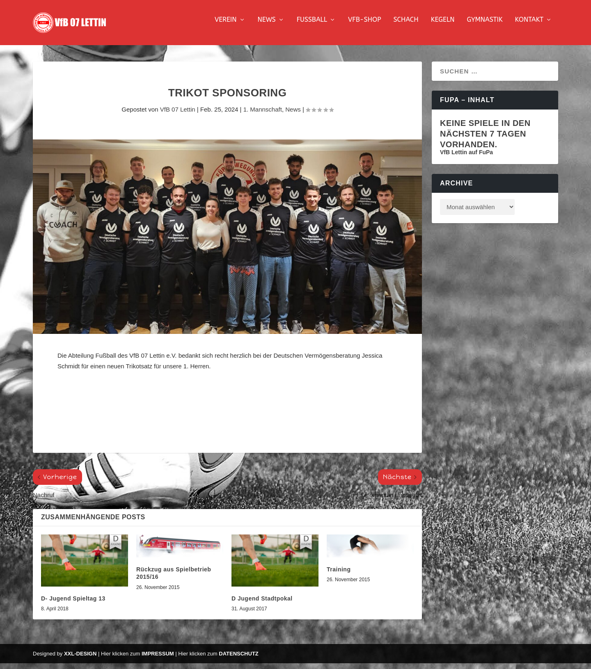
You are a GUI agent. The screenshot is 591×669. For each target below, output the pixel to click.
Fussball (312, 25)
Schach (405, 25)
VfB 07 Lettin (177, 115)
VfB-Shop (364, 25)
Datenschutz (239, 659)
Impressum (158, 659)
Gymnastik (484, 25)
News (267, 25)
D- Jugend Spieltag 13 (73, 604)
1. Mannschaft (262, 115)
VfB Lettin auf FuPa (466, 158)
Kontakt (529, 25)
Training (338, 575)
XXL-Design (80, 659)
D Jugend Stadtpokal (262, 604)
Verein (226, 25)
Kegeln (443, 25)
